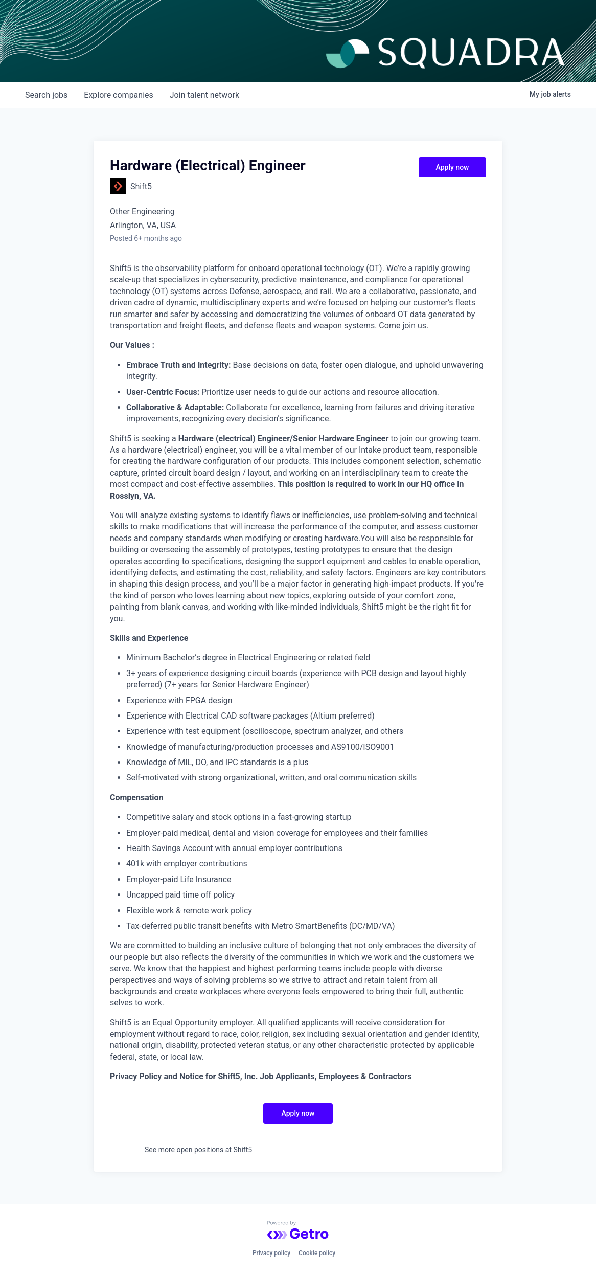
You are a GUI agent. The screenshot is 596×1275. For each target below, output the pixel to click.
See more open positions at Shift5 (198, 1150)
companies (118, 95)
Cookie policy (317, 1253)
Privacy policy (271, 1253)
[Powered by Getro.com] (298, 1230)
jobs (46, 95)
